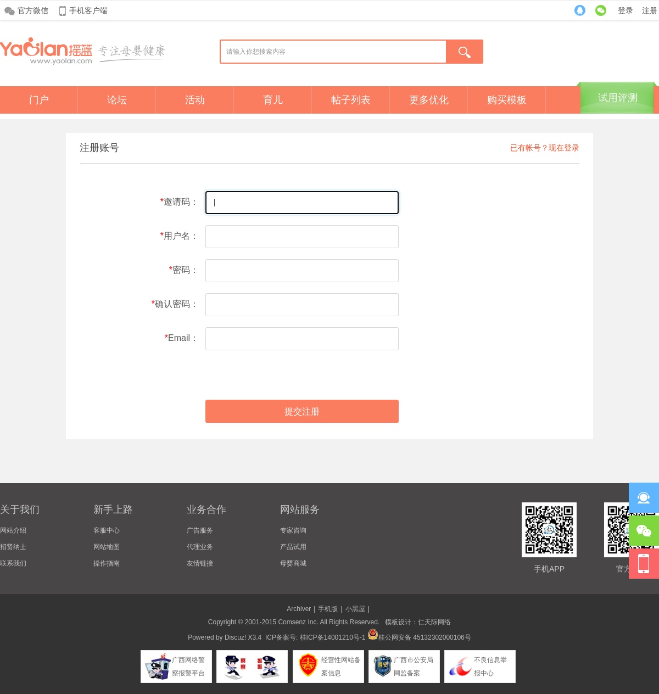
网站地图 (106, 547)
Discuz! (235, 637)
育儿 (273, 99)
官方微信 (33, 10)
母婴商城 (293, 563)
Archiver (299, 609)
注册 (649, 10)
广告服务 (200, 530)
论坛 (117, 99)
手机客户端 (88, 10)
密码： (185, 270)
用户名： (181, 235)
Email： (183, 338)
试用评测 (618, 97)
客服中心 (106, 530)
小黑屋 (355, 609)
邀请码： (181, 201)
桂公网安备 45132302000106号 (419, 637)
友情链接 (200, 563)
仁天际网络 (434, 622)
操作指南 (106, 563)
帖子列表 (351, 99)
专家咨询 (293, 530)
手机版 (328, 609)
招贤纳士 (13, 547)
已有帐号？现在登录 (544, 147)
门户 (39, 99)
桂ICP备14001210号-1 (333, 637)
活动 (195, 99)
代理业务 (200, 547)
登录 (625, 10)
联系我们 (13, 563)
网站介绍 (13, 530)
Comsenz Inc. (298, 622)
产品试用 (293, 547)
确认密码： (177, 304)
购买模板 (507, 99)
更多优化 (429, 99)
